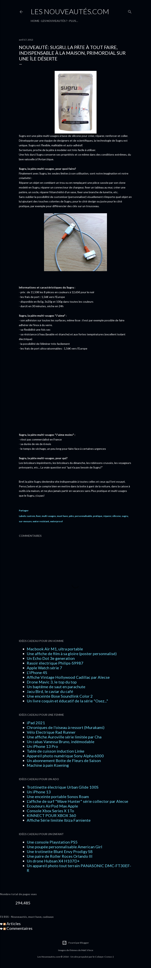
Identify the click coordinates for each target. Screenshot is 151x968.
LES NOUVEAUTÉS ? (54, 20)
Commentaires (17, 928)
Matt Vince (87, 950)
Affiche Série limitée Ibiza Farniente (59, 820)
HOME (35, 20)
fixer (38, 516)
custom (31, 516)
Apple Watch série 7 (44, 667)
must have (62, 516)
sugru (125, 516)
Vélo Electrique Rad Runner (51, 732)
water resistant (41, 521)
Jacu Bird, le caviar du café (50, 691)
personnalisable (83, 516)
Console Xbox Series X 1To (50, 810)
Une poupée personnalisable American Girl (64, 846)
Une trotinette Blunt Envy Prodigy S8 (60, 851)
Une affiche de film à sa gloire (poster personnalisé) (72, 653)
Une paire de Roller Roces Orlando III (59, 856)
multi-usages (49, 516)
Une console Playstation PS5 (52, 842)
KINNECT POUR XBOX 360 (51, 815)
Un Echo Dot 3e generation (51, 658)
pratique (97, 516)
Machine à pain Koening (48, 765)
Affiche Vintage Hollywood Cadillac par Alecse (68, 677)
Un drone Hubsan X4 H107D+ (53, 861)
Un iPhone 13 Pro (42, 746)
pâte (71, 516)
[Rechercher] (129, 11)
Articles (12, 923)
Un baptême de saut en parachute (56, 686)
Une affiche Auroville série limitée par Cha (64, 736)
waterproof (56, 521)
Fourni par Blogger (75, 942)
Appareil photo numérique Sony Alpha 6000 (65, 755)
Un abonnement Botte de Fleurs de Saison (64, 760)
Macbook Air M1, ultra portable (55, 648)
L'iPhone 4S (37, 672)
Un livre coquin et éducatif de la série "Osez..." (67, 700)
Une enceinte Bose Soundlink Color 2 (60, 696)
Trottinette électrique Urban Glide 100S (63, 787)
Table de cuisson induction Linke (55, 751)
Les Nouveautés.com (70, 11)
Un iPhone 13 (39, 791)
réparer (107, 516)
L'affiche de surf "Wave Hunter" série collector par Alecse (77, 801)
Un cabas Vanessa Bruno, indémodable (60, 741)
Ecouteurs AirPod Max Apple (52, 806)
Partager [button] (24, 510)
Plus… (73, 20)
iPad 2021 (36, 722)
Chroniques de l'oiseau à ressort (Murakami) (65, 727)
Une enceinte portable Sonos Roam (58, 796)
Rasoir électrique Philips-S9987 (55, 663)
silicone (116, 516)
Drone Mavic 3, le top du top (52, 682)
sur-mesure (25, 521)
